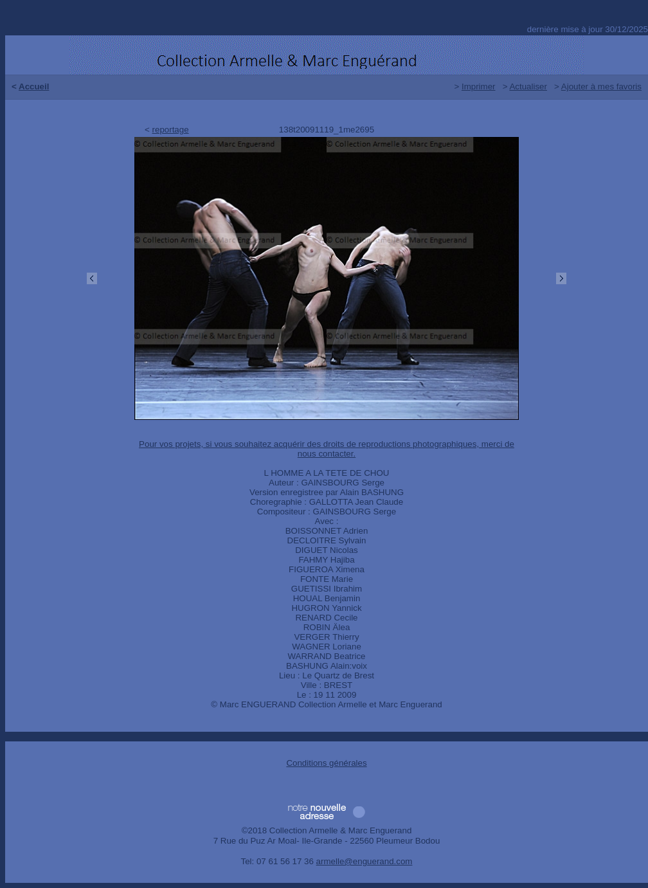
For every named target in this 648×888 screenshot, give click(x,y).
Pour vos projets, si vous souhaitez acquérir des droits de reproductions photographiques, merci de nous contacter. (326, 448)
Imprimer (479, 86)
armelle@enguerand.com (364, 861)
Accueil (34, 86)
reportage (170, 129)
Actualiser (528, 86)
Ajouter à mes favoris (601, 86)
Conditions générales (326, 763)
